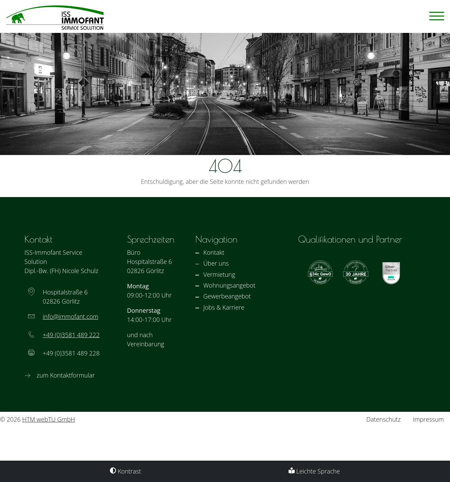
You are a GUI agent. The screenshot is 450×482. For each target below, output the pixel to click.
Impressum (428, 419)
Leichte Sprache (314, 471)
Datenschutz (383, 419)
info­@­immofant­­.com (70, 316)
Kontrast (125, 471)
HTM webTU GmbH (48, 419)
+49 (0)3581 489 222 (71, 335)
